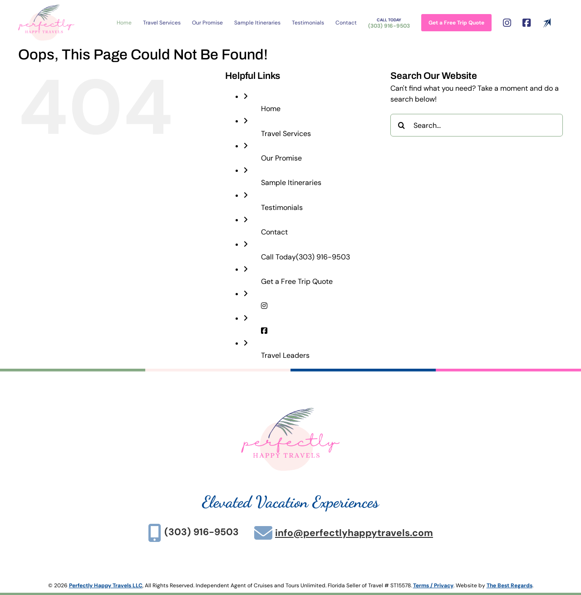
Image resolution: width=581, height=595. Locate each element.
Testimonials (282, 207)
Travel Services (286, 133)
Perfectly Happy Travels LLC (106, 585)
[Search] (401, 125)
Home (271, 108)
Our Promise (281, 158)
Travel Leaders (285, 355)
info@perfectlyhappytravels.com (354, 533)
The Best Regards (509, 585)
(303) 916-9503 (305, 257)
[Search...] (476, 125)
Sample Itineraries (291, 182)
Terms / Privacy (433, 585)
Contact (274, 232)
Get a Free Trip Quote (297, 281)
